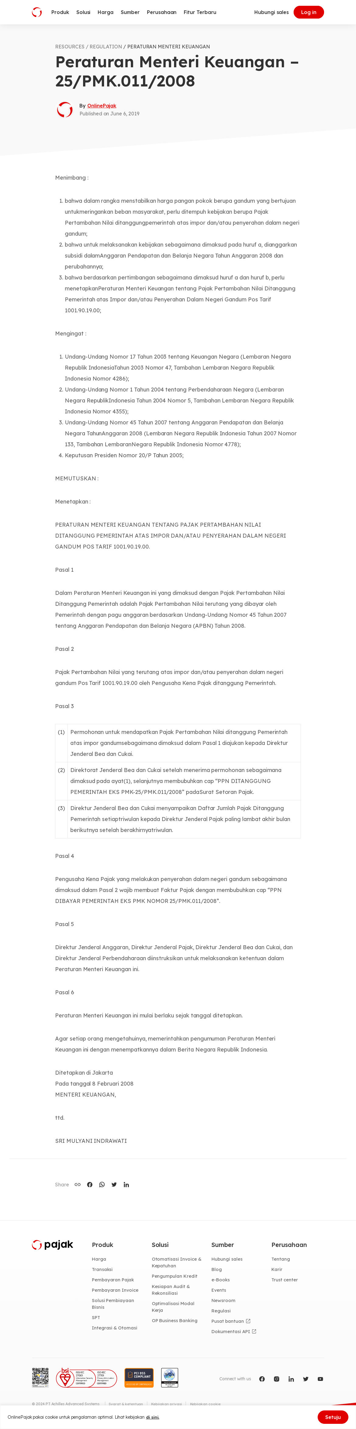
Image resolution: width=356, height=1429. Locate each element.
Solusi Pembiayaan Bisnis (113, 1304)
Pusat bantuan (228, 1323)
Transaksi (103, 1270)
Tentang (281, 1259)
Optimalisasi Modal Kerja (174, 1308)
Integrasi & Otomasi (115, 1329)
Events (219, 1291)
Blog (216, 1270)
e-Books (221, 1280)
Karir (277, 1270)
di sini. (153, 1417)
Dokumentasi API (231, 1333)
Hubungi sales (271, 12)
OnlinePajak (101, 106)
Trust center (285, 1280)
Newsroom (224, 1301)
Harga (99, 1259)
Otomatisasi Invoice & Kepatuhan (177, 1262)
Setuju (333, 1417)
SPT (96, 1319)
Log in (308, 12)
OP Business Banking (176, 1322)
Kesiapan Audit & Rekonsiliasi (172, 1290)
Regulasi (221, 1312)
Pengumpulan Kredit (175, 1277)
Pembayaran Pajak (113, 1280)
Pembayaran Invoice (116, 1291)
